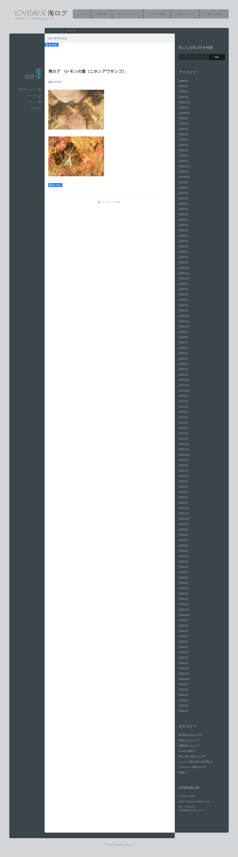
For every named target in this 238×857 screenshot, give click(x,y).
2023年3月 (183, 86)
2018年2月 (183, 369)
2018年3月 (183, 363)
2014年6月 (183, 577)
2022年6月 (183, 134)
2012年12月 (183, 668)
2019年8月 (183, 283)
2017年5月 (183, 417)
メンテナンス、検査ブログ (190, 767)
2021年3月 (183, 214)
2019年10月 (183, 278)
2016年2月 (183, 497)
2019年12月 (183, 267)
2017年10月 (183, 390)
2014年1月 (183, 604)
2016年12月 (183, 444)
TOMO (34, 108)
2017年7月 (183, 406)
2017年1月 (183, 438)
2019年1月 (183, 310)
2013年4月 (183, 647)
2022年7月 (183, 129)
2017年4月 (183, 422)
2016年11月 (183, 449)
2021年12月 (183, 166)
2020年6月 (183, 241)
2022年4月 (183, 145)
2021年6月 (183, 198)
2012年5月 (183, 705)
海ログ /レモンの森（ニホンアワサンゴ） (87, 71)
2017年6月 (183, 411)
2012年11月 (183, 673)
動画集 (181, 772)
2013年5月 (183, 641)
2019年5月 (183, 294)
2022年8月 (183, 123)
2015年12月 (183, 508)
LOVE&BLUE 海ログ (41, 12)
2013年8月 (183, 625)
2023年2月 (183, 91)
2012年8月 (183, 689)
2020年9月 (183, 225)
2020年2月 (183, 262)
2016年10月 (183, 454)
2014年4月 (183, 588)
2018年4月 (183, 358)
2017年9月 (183, 395)
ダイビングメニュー (128, 14)
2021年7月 (183, 193)
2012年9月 (183, 684)
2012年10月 (183, 679)
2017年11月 (183, 385)
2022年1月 (183, 161)
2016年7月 (183, 470)
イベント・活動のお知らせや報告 (193, 761)
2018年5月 (183, 353)
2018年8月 (183, 337)
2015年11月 (183, 513)
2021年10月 (183, 177)
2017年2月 (183, 433)
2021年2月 (183, 219)
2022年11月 (183, 107)
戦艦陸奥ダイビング (187, 745)
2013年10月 (183, 615)
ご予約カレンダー (185, 14)
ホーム (81, 14)
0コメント (32, 102)
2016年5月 (183, 481)
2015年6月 (183, 540)
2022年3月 (183, 150)
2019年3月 (183, 305)
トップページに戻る (111, 202)
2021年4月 (183, 209)
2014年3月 (183, 593)
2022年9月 (183, 118)
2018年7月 (183, 342)
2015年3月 (183, 556)
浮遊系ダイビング (186, 740)
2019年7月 (183, 289)
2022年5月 (183, 139)
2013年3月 (183, 652)
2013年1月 (183, 663)
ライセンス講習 (157, 14)
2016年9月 (183, 460)
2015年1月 (183, 566)
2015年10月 (183, 518)
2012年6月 (183, 700)
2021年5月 (183, 203)
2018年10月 (183, 326)
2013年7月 (183, 631)
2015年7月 (183, 534)
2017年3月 (183, 427)
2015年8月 (183, 529)
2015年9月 (183, 524)
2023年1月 (183, 96)
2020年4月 (183, 251)
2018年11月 (183, 321)
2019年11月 (183, 273)
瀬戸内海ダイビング (27, 89)
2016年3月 (183, 492)
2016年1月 (183, 502)
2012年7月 (183, 695)
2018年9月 (183, 331)
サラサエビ (32, 96)
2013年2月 (183, 657)
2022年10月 (183, 112)
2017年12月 (183, 379)
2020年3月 (183, 257)
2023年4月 (183, 80)
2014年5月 (183, 582)
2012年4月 (183, 711)
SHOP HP (101, 14)
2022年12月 (183, 102)
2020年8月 (183, 230)
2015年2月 (183, 561)
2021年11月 (183, 171)
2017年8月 (183, 401)
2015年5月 (183, 545)
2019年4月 (183, 299)
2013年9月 (183, 620)
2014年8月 (183, 572)
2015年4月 (183, 550)
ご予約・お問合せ (214, 14)
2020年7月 (183, 235)
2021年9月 (183, 182)
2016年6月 (183, 476)
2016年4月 (183, 486)
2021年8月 (183, 187)
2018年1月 (183, 374)
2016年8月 (183, 465)
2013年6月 (183, 636)
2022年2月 (183, 155)
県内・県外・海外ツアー (189, 756)
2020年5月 (183, 246)
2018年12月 (183, 315)
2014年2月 (183, 598)
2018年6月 (183, 347)
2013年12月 (183, 609)
